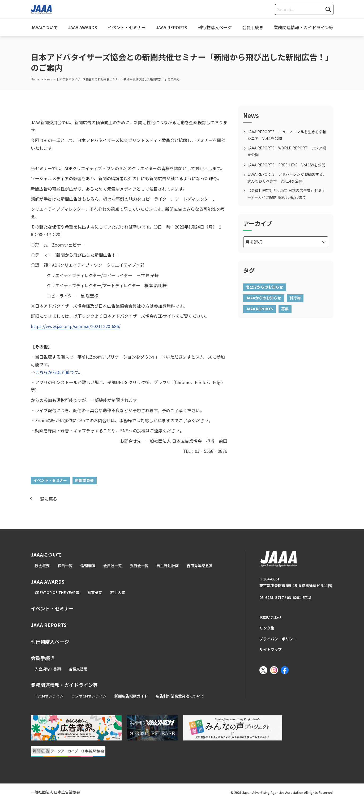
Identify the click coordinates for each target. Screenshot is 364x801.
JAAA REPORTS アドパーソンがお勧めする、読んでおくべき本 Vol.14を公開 (287, 177)
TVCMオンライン (49, 696)
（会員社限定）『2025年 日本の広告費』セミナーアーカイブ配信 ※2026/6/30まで (286, 194)
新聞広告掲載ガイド (131, 696)
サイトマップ (270, 649)
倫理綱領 (87, 565)
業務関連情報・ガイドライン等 (303, 27)
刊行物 (295, 297)
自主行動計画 (167, 565)
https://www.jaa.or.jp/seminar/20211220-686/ (76, 326)
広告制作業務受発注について (180, 696)
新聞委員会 (84, 480)
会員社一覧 (112, 565)
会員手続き (252, 27)
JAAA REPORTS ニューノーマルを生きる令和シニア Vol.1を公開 (286, 135)
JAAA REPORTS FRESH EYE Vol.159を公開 (286, 164)
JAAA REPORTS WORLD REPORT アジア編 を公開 (287, 151)
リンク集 (266, 628)
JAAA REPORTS (171, 27)
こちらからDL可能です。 (58, 372)
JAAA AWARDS (82, 27)
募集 (285, 308)
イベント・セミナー (127, 27)
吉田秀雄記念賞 (200, 565)
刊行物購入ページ (215, 27)
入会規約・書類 (48, 668)
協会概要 (42, 565)
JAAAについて (44, 27)
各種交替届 (78, 668)
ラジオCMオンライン (88, 696)
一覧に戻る (46, 499)
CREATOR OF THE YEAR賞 (57, 592)
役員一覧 (65, 565)
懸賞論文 (94, 592)
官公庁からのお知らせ (264, 287)
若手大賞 (117, 592)
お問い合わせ (270, 617)
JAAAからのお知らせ (263, 297)
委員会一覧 (139, 565)
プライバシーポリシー (278, 638)
